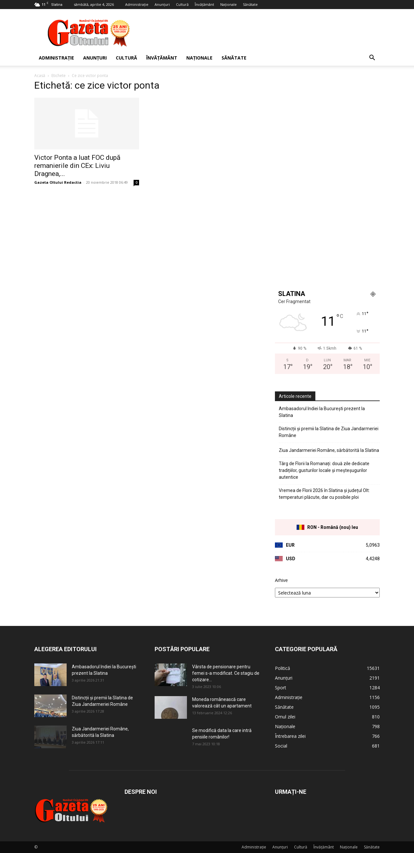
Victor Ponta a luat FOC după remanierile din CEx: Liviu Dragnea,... (77, 166)
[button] (372, 58)
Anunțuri (162, 4)
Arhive (281, 580)
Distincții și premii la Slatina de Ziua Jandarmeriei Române (328, 432)
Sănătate (250, 4)
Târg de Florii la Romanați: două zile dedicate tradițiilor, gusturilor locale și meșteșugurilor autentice (324, 470)
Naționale (228, 4)
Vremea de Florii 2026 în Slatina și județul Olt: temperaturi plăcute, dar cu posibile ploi (324, 494)
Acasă (39, 75)
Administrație (136, 4)
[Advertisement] (262, 32)
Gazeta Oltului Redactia (58, 182)
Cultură (182, 4)
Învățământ (204, 4)
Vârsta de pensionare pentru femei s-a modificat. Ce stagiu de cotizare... (225, 673)
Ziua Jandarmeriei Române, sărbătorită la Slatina (329, 450)
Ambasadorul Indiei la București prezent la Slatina (322, 412)
